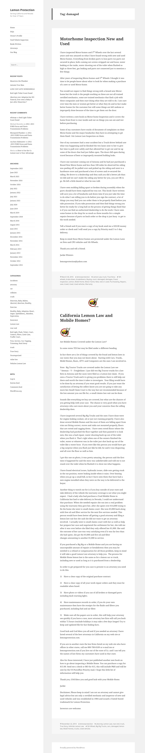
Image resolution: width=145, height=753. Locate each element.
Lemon (71, 282)
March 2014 (14, 245)
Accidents (14, 280)
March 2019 (14, 213)
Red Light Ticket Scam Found (21, 93)
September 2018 (16, 217)
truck (12, 347)
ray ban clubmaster (17, 142)
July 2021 (13, 197)
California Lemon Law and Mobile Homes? (86, 318)
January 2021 (15, 201)
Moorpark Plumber (17, 133)
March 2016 (14, 221)
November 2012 (16, 257)
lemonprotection (83, 277)
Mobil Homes (68, 729)
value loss (14, 359)
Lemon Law (14, 324)
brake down (70, 279)
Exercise (13, 307)
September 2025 (16, 168)
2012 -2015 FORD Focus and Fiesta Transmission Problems (22, 126)
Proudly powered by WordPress (72, 748)
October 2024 (15, 184)
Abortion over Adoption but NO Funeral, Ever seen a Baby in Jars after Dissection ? (22, 99)
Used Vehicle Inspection (19, 40)
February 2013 (15, 249)
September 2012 (16, 265)
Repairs (123, 282)
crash (12, 297)
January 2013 (15, 253)
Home (12, 27)
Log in (12, 379)
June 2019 (14, 209)
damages (109, 279)
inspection (64, 282)
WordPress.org (16, 391)
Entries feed (15, 383)
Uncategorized (15, 355)
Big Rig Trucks (101, 726)
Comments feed (16, 387)
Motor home (90, 282)
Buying (89, 279)
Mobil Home (79, 282)
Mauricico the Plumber (19, 81)
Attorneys (14, 48)
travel (66, 284)
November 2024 (16, 180)
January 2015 (15, 233)
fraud (115, 279)
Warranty (88, 284)
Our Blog (13, 52)
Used (71, 284)
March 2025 (14, 176)
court (95, 279)
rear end (13, 328)
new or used (104, 282)
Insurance (14, 320)
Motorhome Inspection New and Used (91, 41)
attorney (13, 285)
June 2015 (14, 229)
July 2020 (13, 205)
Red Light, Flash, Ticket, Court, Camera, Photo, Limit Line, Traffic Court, (22, 334)
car (11, 289)
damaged (101, 279)
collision (13, 293)
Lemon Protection (22, 10)
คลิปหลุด (13, 117)
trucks (76, 729)
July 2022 (13, 188)
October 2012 (15, 261)
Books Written (15, 44)
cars (108, 726)
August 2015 (15, 225)
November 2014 (16, 241)
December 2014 (16, 237)
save (61, 284)
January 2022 (15, 192)
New (97, 282)
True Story (14, 351)
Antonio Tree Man (17, 85)
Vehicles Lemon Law (18, 363)
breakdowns (81, 279)
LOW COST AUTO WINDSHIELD (22, 89)
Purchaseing (114, 282)
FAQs (12, 32)
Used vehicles (79, 284)
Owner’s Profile (16, 36)
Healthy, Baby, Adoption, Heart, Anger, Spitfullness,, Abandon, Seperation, (22, 313)
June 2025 (14, 172)
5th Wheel (91, 726)
